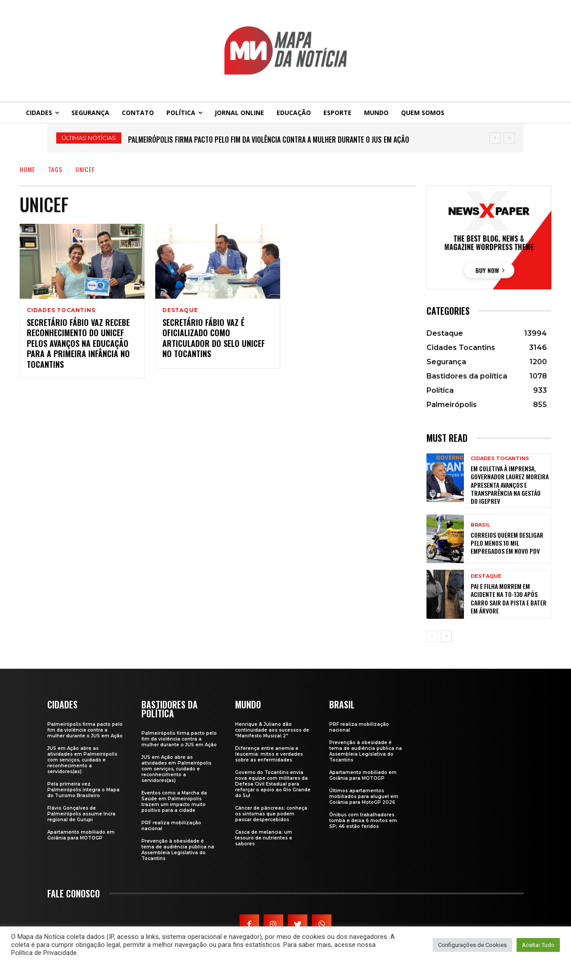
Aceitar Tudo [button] (538, 945)
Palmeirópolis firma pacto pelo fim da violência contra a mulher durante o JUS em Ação (268, 139)
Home (27, 169)
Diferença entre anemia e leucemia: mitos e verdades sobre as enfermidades (269, 754)
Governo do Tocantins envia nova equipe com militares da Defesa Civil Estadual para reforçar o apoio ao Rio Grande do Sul (272, 784)
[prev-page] (432, 636)
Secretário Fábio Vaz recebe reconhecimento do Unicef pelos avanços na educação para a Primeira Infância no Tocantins (78, 343)
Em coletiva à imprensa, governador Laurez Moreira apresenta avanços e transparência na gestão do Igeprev (510, 485)
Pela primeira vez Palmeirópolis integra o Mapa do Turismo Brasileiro (83, 789)
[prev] (495, 138)
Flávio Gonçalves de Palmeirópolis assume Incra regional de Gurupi (81, 814)
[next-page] (446, 636)
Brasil (480, 525)
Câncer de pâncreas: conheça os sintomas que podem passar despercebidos (271, 814)
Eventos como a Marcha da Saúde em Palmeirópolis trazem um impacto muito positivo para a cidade (174, 801)
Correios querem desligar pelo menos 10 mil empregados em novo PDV (507, 543)
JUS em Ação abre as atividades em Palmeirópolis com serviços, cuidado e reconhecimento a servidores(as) (82, 759)
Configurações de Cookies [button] (472, 945)
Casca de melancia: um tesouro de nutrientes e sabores (263, 838)
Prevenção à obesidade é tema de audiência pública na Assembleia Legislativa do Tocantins (177, 849)
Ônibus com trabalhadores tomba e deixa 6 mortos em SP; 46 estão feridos (363, 820)
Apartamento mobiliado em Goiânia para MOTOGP (81, 835)
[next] (509, 138)
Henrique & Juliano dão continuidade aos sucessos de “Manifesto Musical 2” (272, 730)
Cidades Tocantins (61, 310)
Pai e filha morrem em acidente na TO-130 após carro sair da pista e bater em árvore (508, 598)
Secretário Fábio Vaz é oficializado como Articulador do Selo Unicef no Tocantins (213, 338)
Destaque (180, 310)
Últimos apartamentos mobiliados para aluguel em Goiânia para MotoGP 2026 (363, 796)
